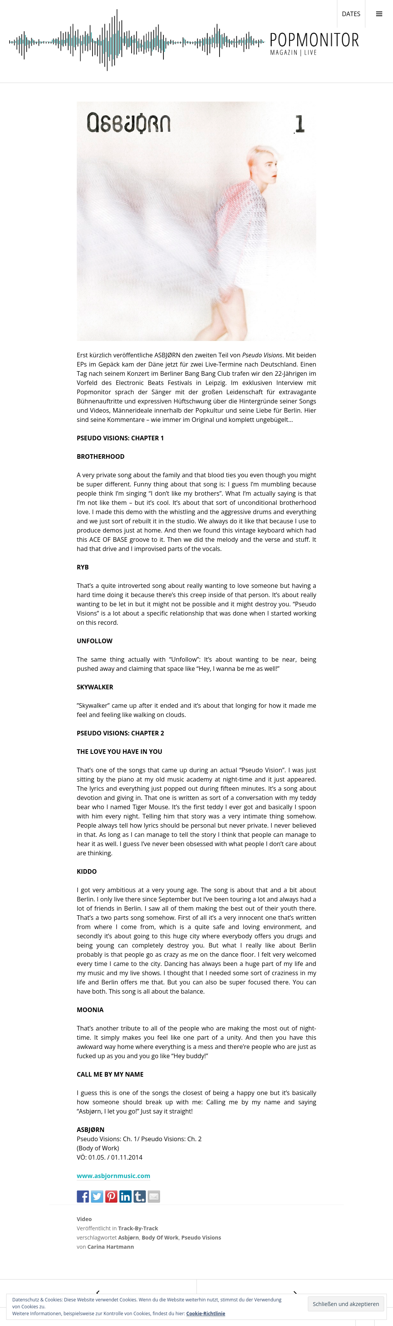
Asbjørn (128, 1237)
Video (84, 1219)
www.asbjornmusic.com (113, 1176)
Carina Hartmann (111, 1246)
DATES (353, 13)
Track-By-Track (138, 1228)
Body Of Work (160, 1237)
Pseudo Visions (201, 1237)
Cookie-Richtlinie (206, 1313)
